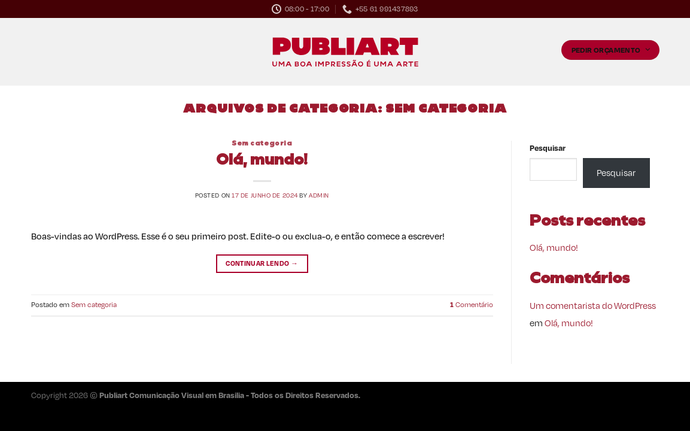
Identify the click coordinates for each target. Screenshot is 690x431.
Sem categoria (262, 144)
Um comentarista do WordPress (593, 305)
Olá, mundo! (262, 160)
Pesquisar (548, 147)
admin (319, 195)
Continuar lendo (262, 263)
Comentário (471, 304)
